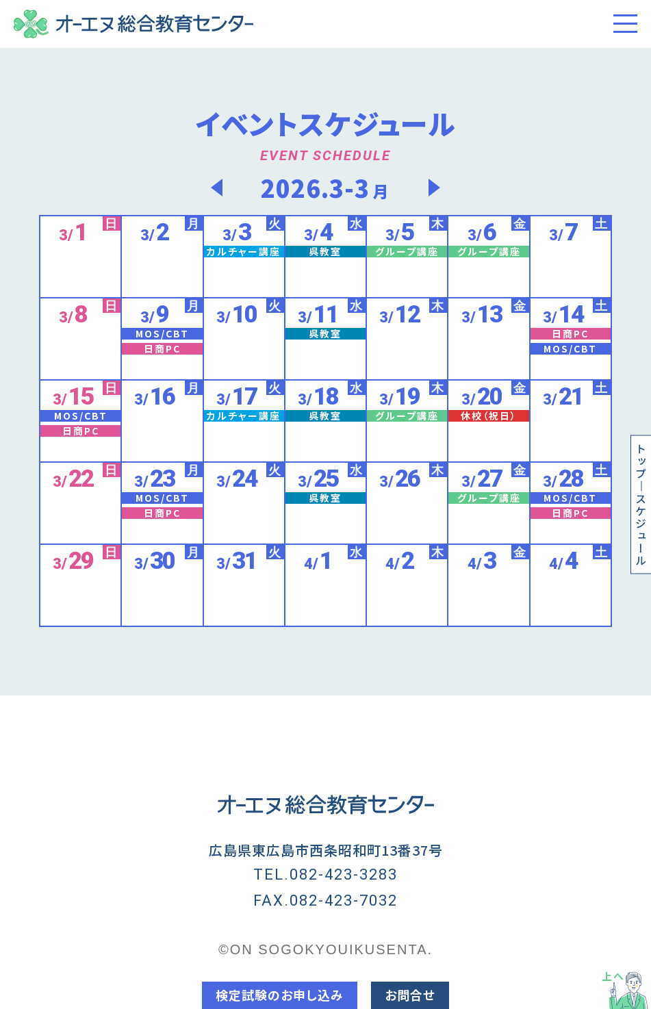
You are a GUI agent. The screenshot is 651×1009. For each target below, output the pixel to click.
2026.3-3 (325, 187)
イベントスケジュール (326, 123)
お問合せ (410, 995)
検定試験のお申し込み (280, 995)
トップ (641, 461)
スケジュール (641, 530)
